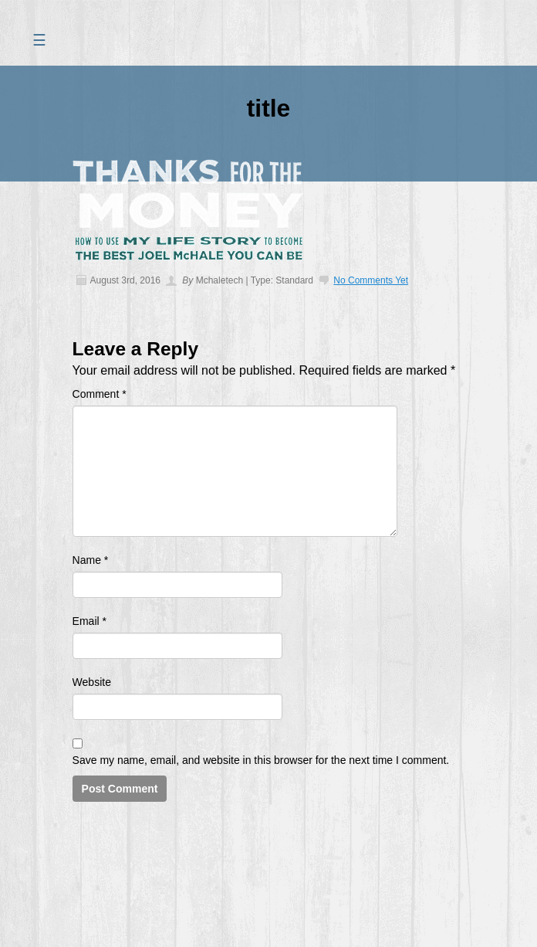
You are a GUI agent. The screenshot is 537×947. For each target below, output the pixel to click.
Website (92, 682)
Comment (100, 394)
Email (89, 621)
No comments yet (370, 280)
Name (91, 560)
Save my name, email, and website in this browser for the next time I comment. (261, 760)
